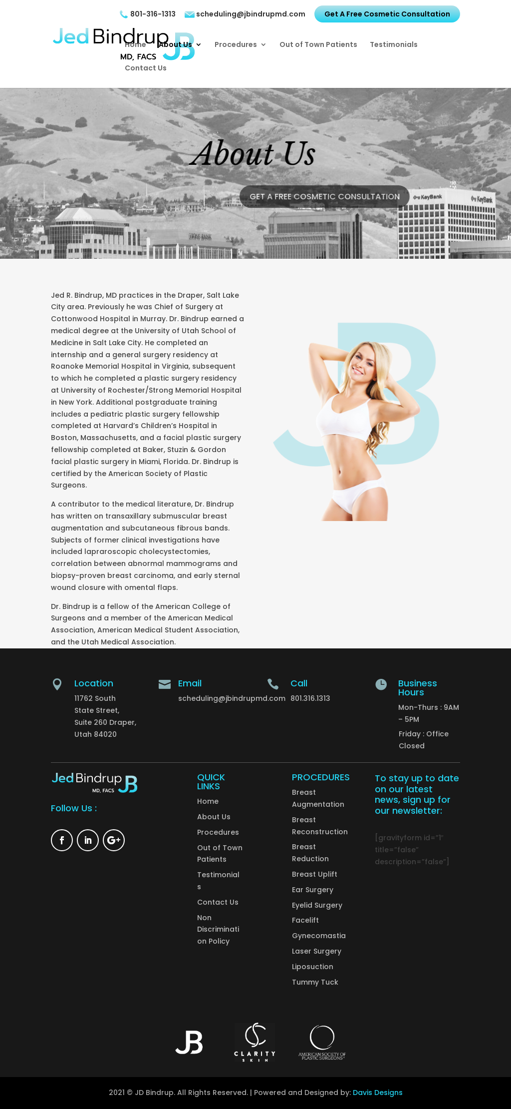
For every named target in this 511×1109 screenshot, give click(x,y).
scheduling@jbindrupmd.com (245, 14)
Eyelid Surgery (317, 905)
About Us (175, 45)
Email (190, 683)
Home (135, 45)
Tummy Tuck (315, 982)
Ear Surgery (312, 890)
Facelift (305, 920)
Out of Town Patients (318, 45)
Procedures (236, 45)
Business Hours (417, 687)
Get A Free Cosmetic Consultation (387, 14)
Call (298, 683)
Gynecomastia (319, 936)
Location (93, 683)
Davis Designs (378, 1093)
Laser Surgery (316, 951)
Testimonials (394, 45)
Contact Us (146, 68)
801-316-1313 (147, 14)
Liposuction (312, 967)
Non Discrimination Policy (218, 930)
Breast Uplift (314, 874)
